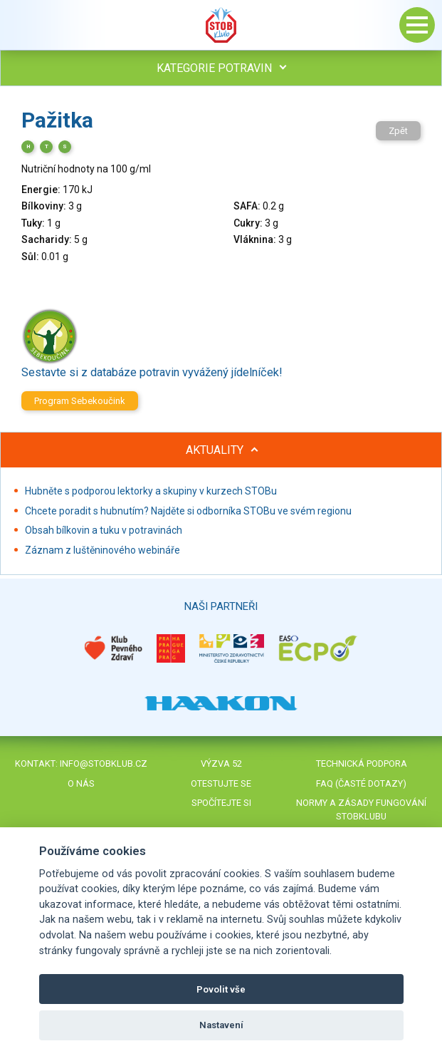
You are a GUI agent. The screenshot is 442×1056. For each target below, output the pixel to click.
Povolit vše (221, 989)
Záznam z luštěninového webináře (102, 550)
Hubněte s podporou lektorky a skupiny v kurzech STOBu (151, 491)
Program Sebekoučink (79, 400)
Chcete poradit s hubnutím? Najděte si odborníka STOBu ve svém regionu (188, 511)
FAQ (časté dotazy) (361, 783)
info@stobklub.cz (103, 763)
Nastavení (221, 1025)
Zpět (398, 130)
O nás (81, 783)
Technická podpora (361, 763)
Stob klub (221, 25)
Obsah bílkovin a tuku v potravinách (103, 530)
